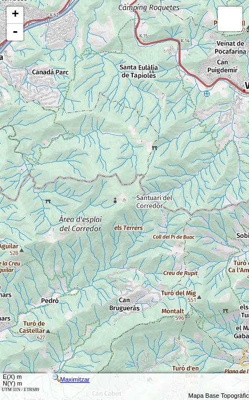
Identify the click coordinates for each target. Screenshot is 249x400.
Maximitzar (70, 379)
